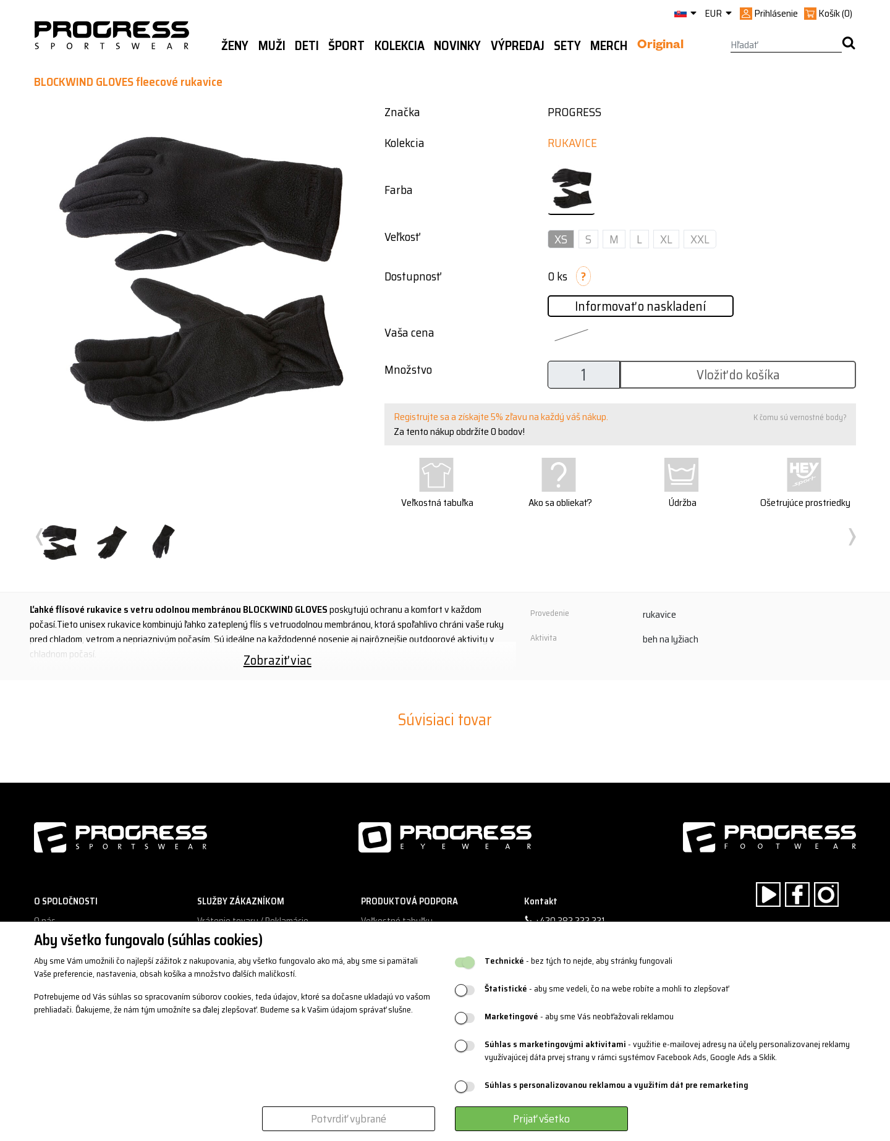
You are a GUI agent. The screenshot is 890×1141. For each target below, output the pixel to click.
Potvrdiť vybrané (348, 1118)
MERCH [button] (608, 46)
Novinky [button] (457, 46)
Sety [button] (567, 46)
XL (666, 239)
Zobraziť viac (278, 660)
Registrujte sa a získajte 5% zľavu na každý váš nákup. (501, 416)
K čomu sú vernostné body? (800, 417)
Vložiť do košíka (738, 374)
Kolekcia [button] (400, 46)
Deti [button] (307, 46)
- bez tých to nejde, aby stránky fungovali (578, 960)
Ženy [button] (234, 46)
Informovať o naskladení (640, 306)
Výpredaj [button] (518, 46)
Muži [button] (272, 46)
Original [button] (660, 46)
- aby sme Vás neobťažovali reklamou (579, 1016)
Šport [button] (346, 46)
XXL (700, 239)
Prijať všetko (541, 1118)
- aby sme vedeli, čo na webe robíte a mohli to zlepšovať (607, 988)
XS (560, 239)
